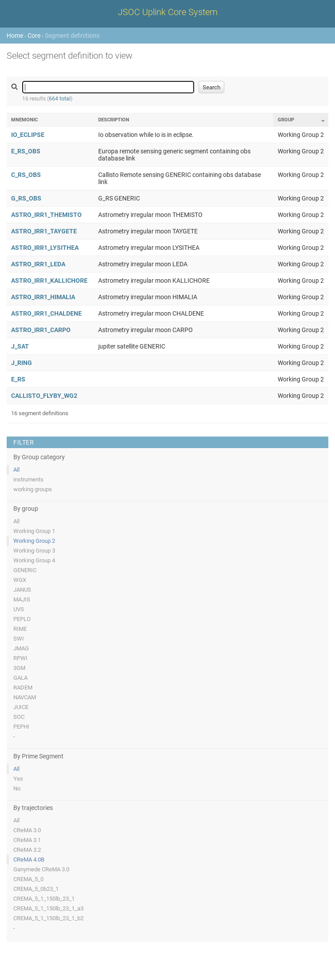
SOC (18, 716)
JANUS (22, 589)
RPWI (20, 658)
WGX (19, 580)
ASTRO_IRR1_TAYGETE (44, 231)
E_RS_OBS (25, 151)
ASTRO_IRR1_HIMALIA (43, 297)
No (16, 788)
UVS (18, 609)
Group (286, 120)
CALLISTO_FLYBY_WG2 (44, 395)
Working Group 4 (34, 560)
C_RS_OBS (26, 174)
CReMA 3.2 (27, 849)
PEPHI (21, 726)
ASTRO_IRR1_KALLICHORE (49, 280)
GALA (20, 677)
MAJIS (21, 599)
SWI (18, 638)
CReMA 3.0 (27, 830)
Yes (18, 778)
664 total (60, 99)
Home (15, 35)
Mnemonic (24, 120)
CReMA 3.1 (27, 840)
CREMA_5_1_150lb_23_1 (44, 898)
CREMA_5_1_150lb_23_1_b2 (48, 918)
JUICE (20, 707)
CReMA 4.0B (28, 859)
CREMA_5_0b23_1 (36, 889)
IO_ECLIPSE (27, 134)
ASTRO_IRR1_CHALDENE (46, 313)
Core (34, 35)
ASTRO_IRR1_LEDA (38, 264)
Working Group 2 (34, 540)
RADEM (22, 687)
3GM (19, 668)
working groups (32, 489)
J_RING (21, 362)
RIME (20, 628)
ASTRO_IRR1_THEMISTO (46, 214)
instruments (28, 479)
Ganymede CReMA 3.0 (41, 869)
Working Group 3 (34, 550)
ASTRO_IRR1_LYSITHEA (45, 247)
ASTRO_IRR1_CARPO (41, 329)
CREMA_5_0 (28, 879)
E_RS (18, 379)
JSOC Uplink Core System (168, 12)
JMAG (21, 648)
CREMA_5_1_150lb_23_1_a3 (48, 908)
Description (113, 120)
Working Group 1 (34, 531)
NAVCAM (24, 697)
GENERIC (24, 570)
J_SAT (20, 346)
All (16, 469)
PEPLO (22, 619)
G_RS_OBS (26, 198)
